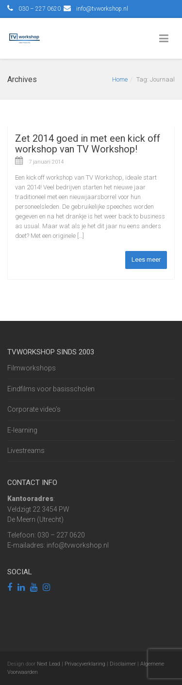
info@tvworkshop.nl (102, 8)
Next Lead (48, 664)
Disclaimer (123, 664)
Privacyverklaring (85, 664)
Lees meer (146, 259)
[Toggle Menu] (166, 39)
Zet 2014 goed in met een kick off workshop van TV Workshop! (87, 144)
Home (120, 79)
